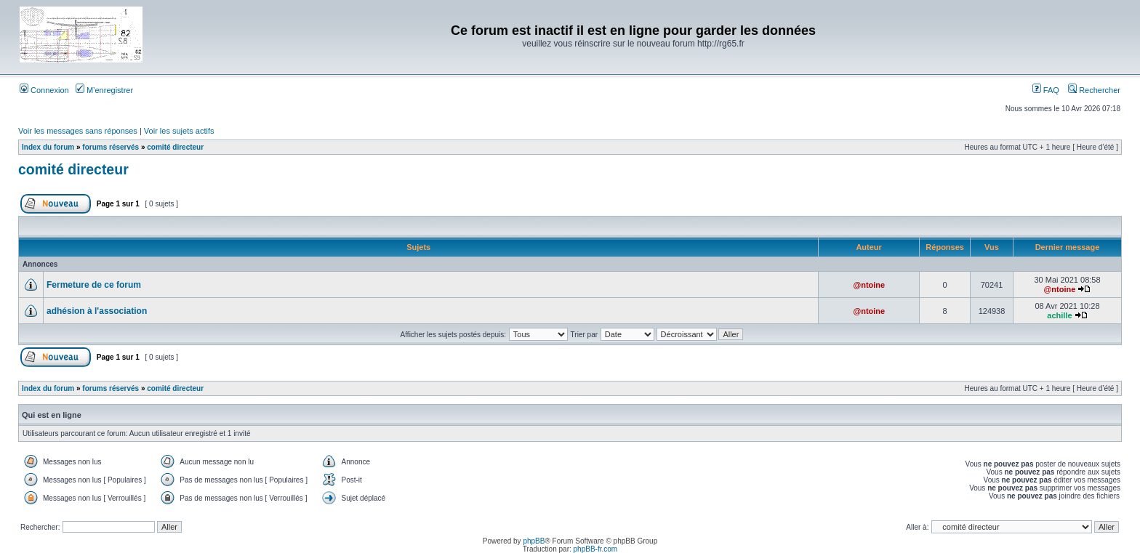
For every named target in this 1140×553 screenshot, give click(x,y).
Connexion (44, 90)
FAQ (1045, 90)
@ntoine (869, 284)
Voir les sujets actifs (179, 130)
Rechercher (1094, 90)
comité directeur (175, 147)
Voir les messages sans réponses (77, 130)
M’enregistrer (104, 90)
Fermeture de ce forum (94, 285)
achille (1059, 315)
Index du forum (48, 147)
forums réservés (110, 147)
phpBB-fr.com (596, 549)
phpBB (534, 541)
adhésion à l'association (97, 311)
